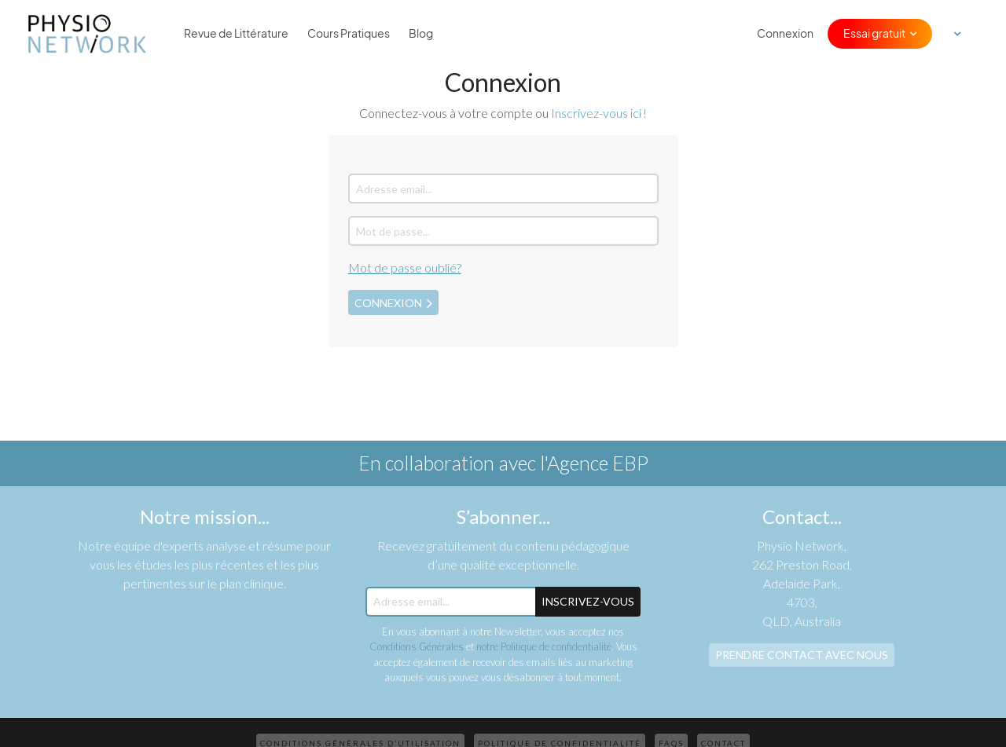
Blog (421, 33)
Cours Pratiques (348, 33)
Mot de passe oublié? (404, 267)
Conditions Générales (416, 646)
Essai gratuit (874, 33)
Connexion (785, 33)
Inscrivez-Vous (588, 601)
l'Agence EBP (594, 462)
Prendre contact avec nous (801, 654)
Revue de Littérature (236, 33)
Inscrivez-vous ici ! (599, 112)
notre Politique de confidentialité (543, 646)
